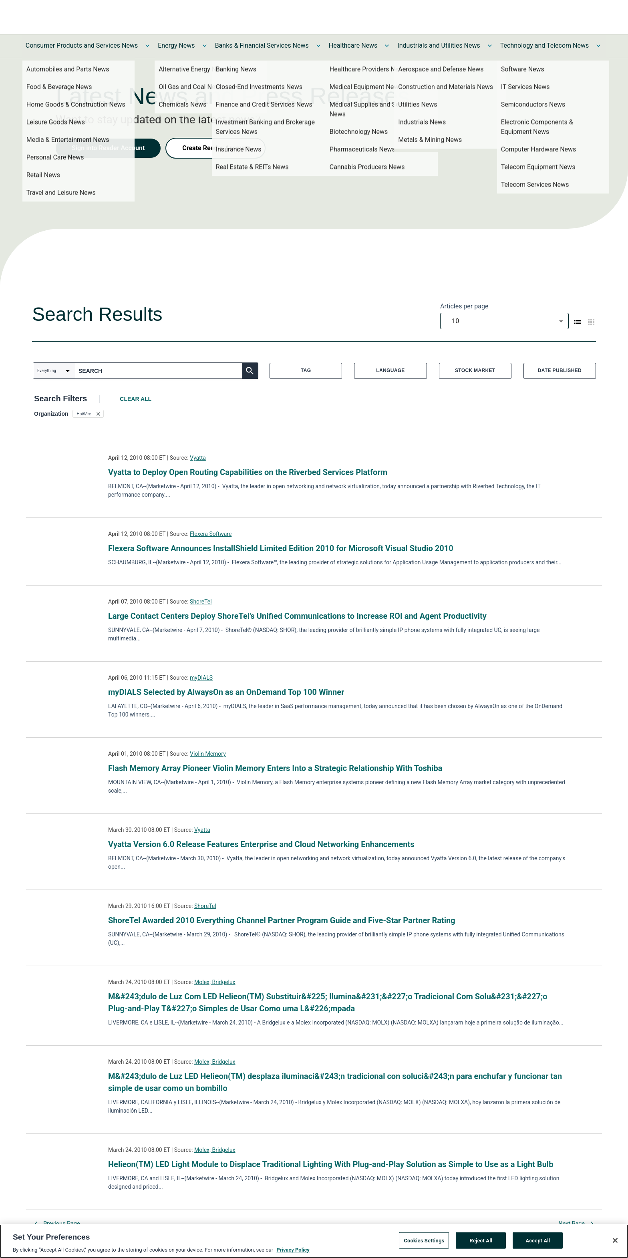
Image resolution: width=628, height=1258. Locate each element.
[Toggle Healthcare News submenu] (387, 46)
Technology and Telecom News (544, 45)
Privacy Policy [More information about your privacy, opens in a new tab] (292, 1250)
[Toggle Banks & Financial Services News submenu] (318, 46)
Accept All (537, 1240)
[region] (314, 1241)
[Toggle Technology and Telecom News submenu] (598, 46)
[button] (88, 414)
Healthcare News (353, 45)
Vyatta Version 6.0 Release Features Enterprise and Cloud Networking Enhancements (261, 844)
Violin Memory (208, 754)
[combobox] (504, 321)
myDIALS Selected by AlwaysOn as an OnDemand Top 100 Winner (226, 692)
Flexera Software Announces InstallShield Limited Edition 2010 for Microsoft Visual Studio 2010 (280, 548)
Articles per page (464, 306)
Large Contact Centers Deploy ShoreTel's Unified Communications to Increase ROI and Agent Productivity (297, 616)
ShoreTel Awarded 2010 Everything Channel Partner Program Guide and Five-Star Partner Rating (281, 920)
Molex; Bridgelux (214, 982)
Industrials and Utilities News (438, 45)
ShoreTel (201, 601)
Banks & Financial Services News (262, 45)
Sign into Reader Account (108, 148)
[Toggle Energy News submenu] (205, 46)
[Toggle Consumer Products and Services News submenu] (147, 46)
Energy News (176, 45)
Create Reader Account (215, 148)
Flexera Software (210, 534)
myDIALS (201, 677)
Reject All (481, 1240)
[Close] (615, 1240)
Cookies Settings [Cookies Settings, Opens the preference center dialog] (424, 1240)
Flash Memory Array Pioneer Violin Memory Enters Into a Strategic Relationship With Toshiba (275, 768)
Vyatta (198, 458)
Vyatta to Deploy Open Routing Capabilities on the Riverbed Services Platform (247, 472)
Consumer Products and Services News (82, 45)
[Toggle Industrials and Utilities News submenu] (490, 46)
